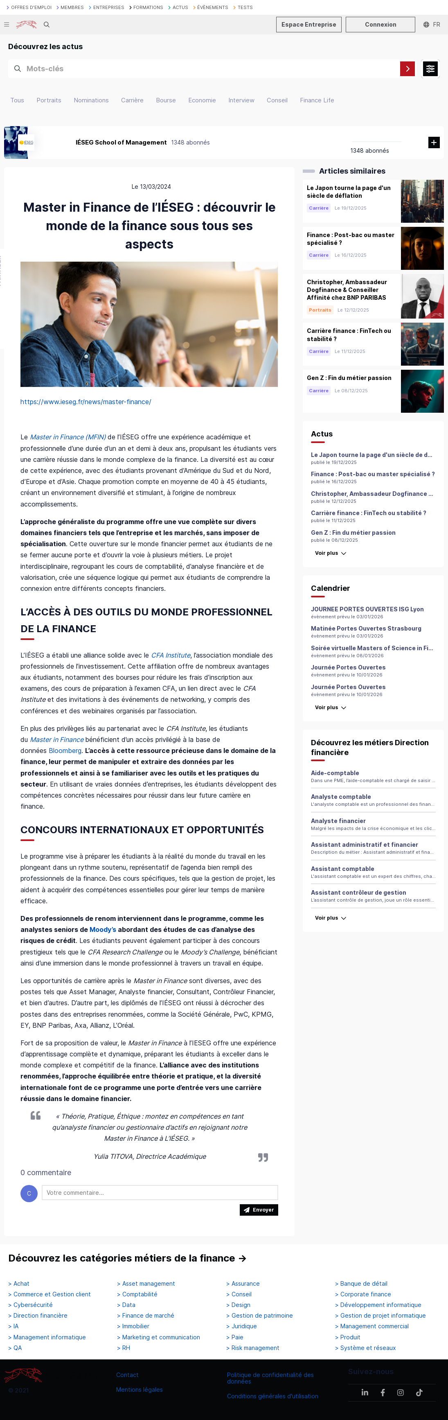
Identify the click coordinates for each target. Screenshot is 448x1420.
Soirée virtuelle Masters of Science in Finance (379, 647)
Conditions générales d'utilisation (272, 1396)
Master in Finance (56, 739)
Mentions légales (139, 1389)
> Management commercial (372, 1326)
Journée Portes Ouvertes (348, 667)
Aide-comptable (335, 772)
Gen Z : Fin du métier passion (353, 532)
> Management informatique (47, 1337)
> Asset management (146, 1283)
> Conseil (239, 1294)
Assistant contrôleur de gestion (358, 892)
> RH (123, 1348)
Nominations (91, 100)
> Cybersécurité (30, 1305)
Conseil (277, 100)
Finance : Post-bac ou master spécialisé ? (373, 473)
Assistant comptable (342, 868)
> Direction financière (38, 1315)
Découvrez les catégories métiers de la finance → (127, 1258)
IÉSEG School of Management (121, 142)
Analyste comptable (341, 796)
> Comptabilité (137, 1294)
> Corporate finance (363, 1294)
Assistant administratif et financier (364, 844)
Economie (202, 100)
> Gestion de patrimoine (259, 1315)
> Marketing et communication (158, 1337)
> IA (13, 1326)
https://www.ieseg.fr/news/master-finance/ (85, 402)
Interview (241, 100)
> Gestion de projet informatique (380, 1315)
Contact (127, 1374)
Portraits (48, 100)
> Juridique (241, 1326)
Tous (17, 100)
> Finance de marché (145, 1315)
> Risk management (252, 1348)
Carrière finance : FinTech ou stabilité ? (368, 512)
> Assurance (243, 1283)
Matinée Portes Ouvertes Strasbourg (366, 628)
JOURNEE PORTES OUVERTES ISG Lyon (367, 609)
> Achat (18, 1283)
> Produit (347, 1337)
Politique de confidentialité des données (270, 1378)
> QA (15, 1348)
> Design (238, 1305)
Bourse (166, 100)
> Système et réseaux (365, 1348)
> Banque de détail (361, 1283)
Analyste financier (338, 820)
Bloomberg (65, 750)
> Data (126, 1305)
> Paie (234, 1337)
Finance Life (317, 100)
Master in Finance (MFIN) (68, 437)
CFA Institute (170, 655)
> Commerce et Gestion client (49, 1294)
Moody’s (104, 929)
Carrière (132, 100)
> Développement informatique (378, 1305)
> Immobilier (133, 1326)
